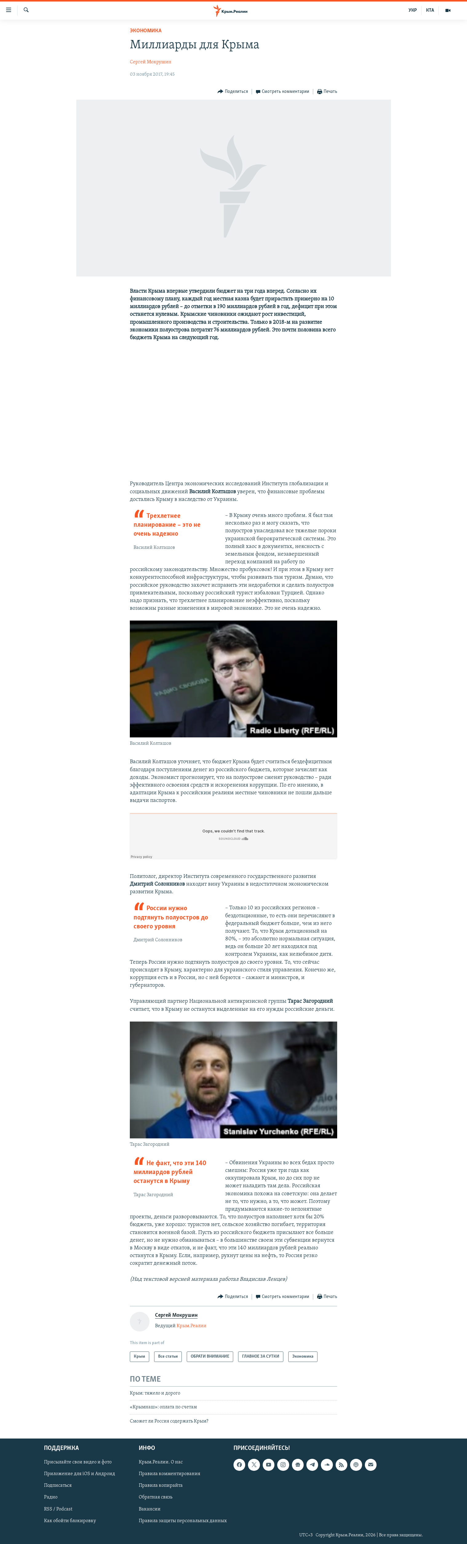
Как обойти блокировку (70, 1520)
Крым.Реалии (191, 1326)
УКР (413, 10)
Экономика (146, 31)
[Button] (233, 92)
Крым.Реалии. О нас (161, 1462)
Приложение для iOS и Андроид (79, 1474)
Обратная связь (155, 1497)
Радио (51, 1497)
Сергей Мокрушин (150, 62)
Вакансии (150, 1509)
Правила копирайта (161, 1485)
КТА (430, 10)
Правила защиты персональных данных (183, 1520)
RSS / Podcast (58, 1509)
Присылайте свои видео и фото (78, 1462)
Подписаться (58, 1485)
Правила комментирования (169, 1474)
